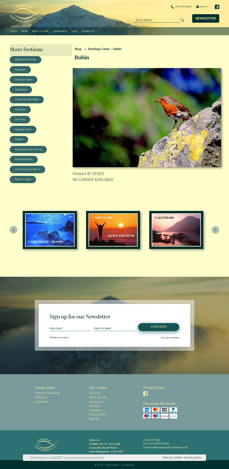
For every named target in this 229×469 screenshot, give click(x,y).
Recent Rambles (24, 158)
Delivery (94, 405)
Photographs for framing (28, 148)
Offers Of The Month (47, 392)
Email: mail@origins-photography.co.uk (164, 446)
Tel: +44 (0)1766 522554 (156, 442)
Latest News (59, 30)
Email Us (200, 6)
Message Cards (23, 128)
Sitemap (94, 417)
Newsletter (206, 18)
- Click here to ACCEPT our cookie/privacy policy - (67, 457)
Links (73, 30)
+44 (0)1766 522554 (174, 7)
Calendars (20, 68)
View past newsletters (169, 336)
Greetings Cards (23, 78)
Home (13, 30)
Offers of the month (25, 58)
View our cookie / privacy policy (181, 457)
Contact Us (86, 30)
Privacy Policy (97, 413)
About (24, 30)
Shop (78, 48)
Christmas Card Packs (27, 98)
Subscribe (159, 325)
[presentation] (13, 229)
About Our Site (39, 30)
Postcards (20, 108)
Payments (95, 409)
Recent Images (23, 178)
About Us (94, 392)
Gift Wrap (20, 118)
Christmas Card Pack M (27, 168)
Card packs (21, 88)
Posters (19, 138)
